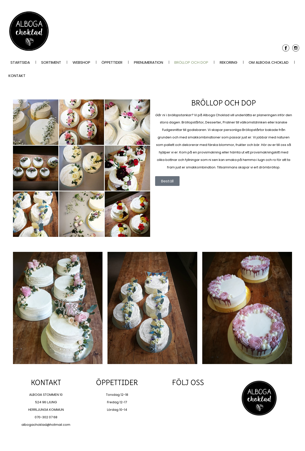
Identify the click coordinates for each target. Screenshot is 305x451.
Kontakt (16, 75)
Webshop (81, 62)
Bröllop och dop (191, 62)
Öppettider (112, 62)
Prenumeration (148, 62)
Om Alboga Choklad (269, 62)
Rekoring (228, 62)
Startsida (20, 62)
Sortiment (51, 62)
